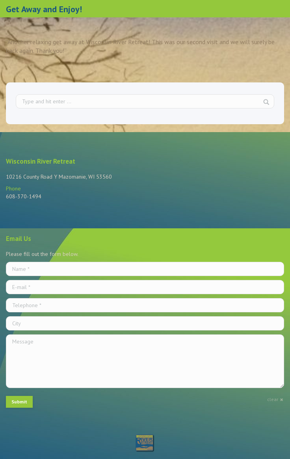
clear (272, 399)
